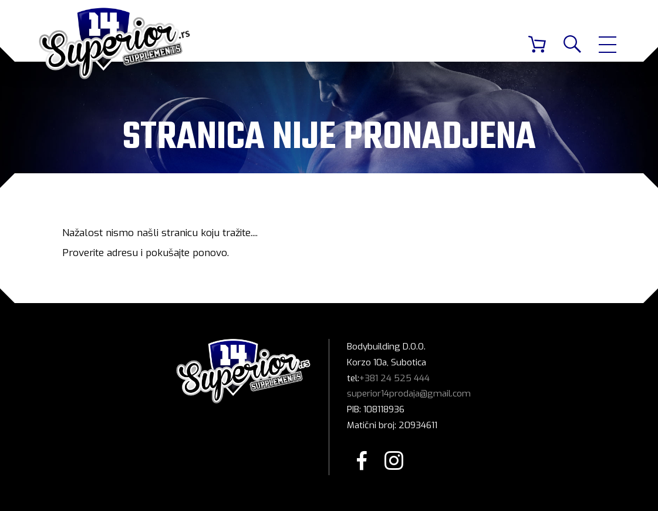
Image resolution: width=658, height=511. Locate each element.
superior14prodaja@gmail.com (409, 393)
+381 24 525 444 (394, 378)
